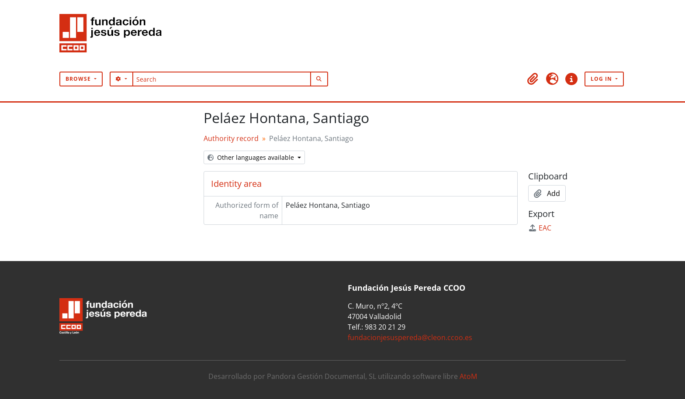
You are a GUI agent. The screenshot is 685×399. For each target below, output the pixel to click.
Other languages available (252, 157)
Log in (602, 79)
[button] (533, 79)
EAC (539, 228)
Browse (79, 79)
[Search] (222, 79)
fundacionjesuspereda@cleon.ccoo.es (410, 337)
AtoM (468, 376)
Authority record (231, 138)
